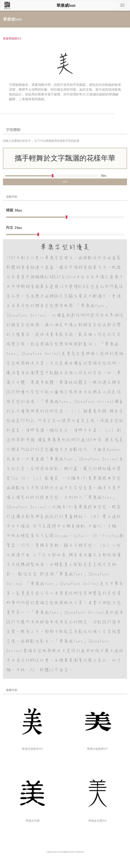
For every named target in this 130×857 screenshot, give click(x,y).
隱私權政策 (80, 852)
